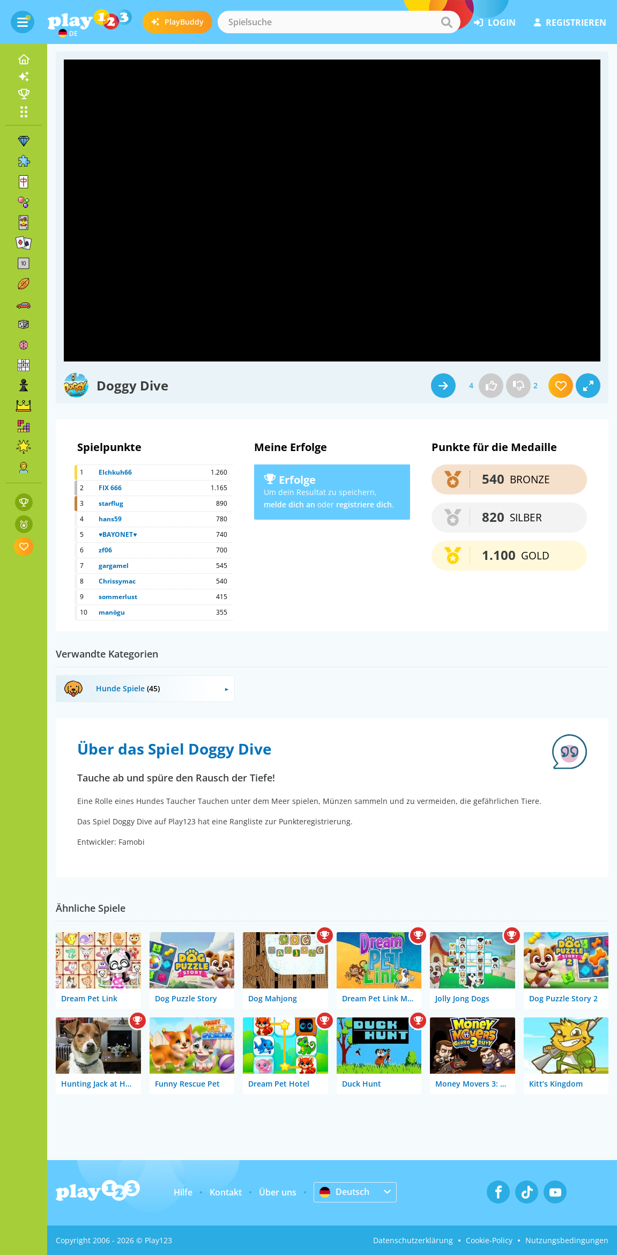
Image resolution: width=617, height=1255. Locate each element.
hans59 (110, 518)
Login (495, 22)
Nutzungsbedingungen (566, 1240)
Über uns (277, 1192)
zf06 (105, 550)
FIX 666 (110, 487)
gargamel (114, 565)
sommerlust (118, 596)
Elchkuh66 (115, 472)
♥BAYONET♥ (118, 534)
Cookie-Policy (489, 1240)
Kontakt (226, 1192)
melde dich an (289, 504)
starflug (111, 503)
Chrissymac (117, 581)
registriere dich (364, 504)
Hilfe (183, 1192)
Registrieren (570, 22)
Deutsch (344, 1192)
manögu (112, 612)
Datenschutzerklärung (413, 1240)
